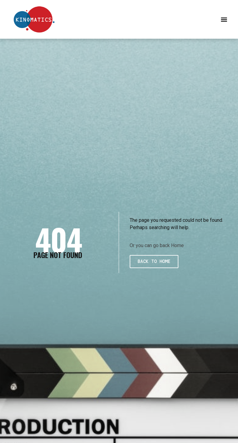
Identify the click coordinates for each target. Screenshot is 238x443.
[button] (224, 19)
